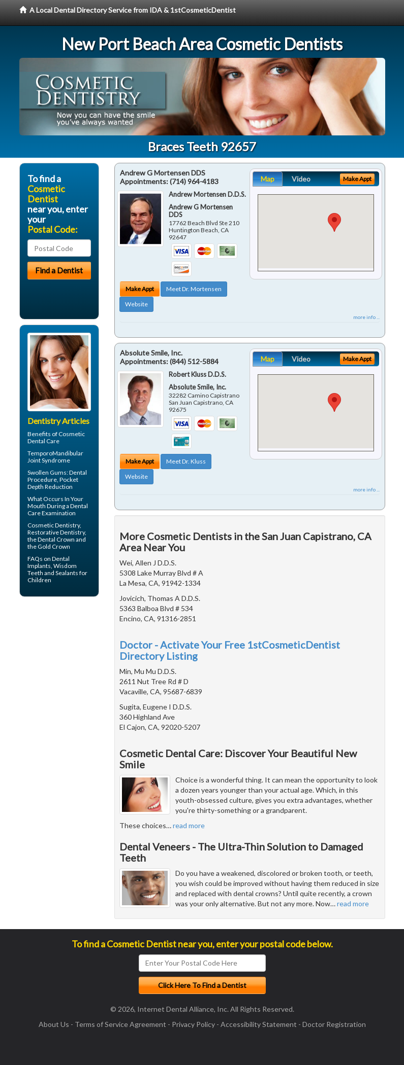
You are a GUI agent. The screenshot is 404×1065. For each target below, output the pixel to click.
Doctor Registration (334, 1024)
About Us (54, 1024)
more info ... (366, 317)
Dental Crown (56, 539)
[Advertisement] (71, 683)
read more (189, 825)
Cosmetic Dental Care (56, 437)
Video (301, 178)
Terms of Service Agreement (120, 1024)
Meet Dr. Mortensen (194, 289)
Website (136, 304)
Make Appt (140, 289)
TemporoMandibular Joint (55, 456)
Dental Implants (48, 562)
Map (267, 178)
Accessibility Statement (259, 1024)
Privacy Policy (193, 1024)
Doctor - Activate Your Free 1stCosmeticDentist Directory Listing (229, 650)
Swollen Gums (47, 472)
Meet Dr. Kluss (186, 461)
